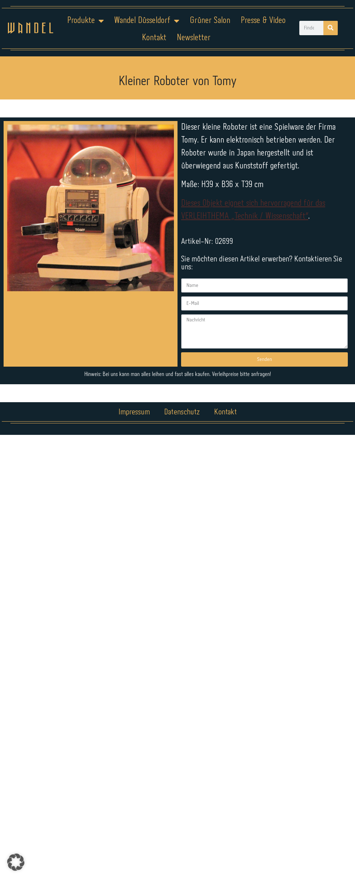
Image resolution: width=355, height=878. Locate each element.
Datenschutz (182, 412)
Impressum (134, 412)
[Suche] (330, 28)
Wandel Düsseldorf (146, 21)
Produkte (85, 21)
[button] (16, 862)
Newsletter (194, 38)
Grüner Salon (210, 20)
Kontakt (154, 38)
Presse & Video (263, 20)
